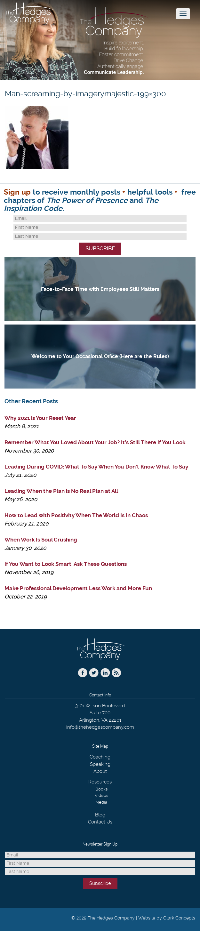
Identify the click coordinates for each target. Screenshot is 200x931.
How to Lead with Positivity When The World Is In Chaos (76, 515)
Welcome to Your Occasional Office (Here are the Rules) (100, 356)
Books (101, 789)
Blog (100, 815)
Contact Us (100, 822)
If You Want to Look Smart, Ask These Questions (65, 564)
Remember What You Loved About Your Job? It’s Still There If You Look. (95, 442)
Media (101, 802)
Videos (101, 795)
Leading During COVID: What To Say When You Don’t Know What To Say (96, 466)
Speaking (100, 764)
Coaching (100, 757)
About (100, 771)
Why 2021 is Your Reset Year (40, 418)
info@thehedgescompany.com (100, 727)
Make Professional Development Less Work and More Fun (78, 588)
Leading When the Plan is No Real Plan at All (61, 491)
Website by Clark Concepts (166, 917)
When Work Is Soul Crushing (40, 539)
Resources (100, 782)
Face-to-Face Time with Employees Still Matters (100, 289)
